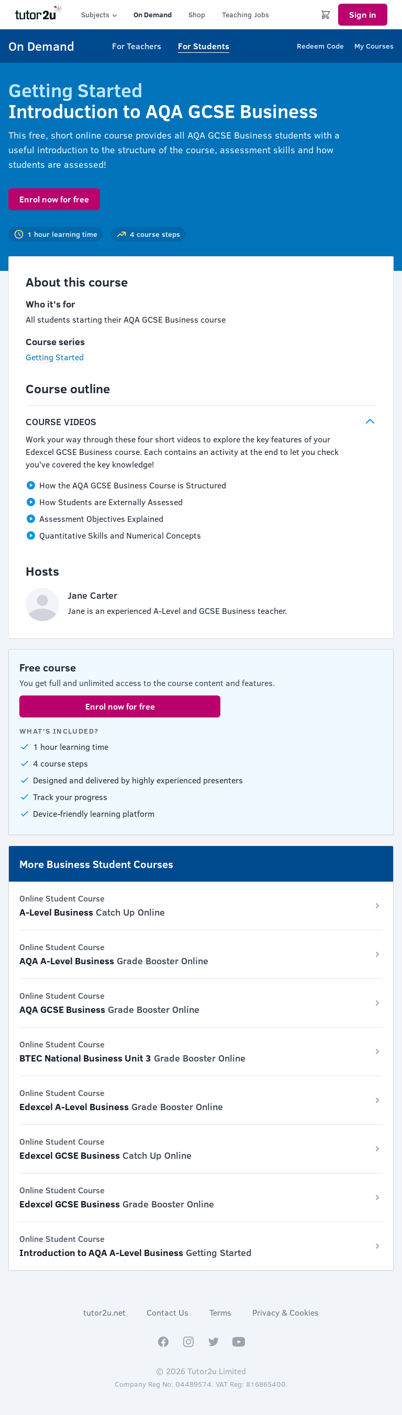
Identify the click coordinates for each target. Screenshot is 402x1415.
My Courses (374, 46)
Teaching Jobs (245, 14)
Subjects (100, 14)
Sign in (362, 14)
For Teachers (136, 45)
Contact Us (167, 1312)
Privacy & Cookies (285, 1312)
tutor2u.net (104, 1312)
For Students (203, 45)
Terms (220, 1312)
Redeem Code (320, 46)
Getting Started (55, 356)
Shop (196, 14)
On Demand (152, 14)
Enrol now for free (54, 198)
